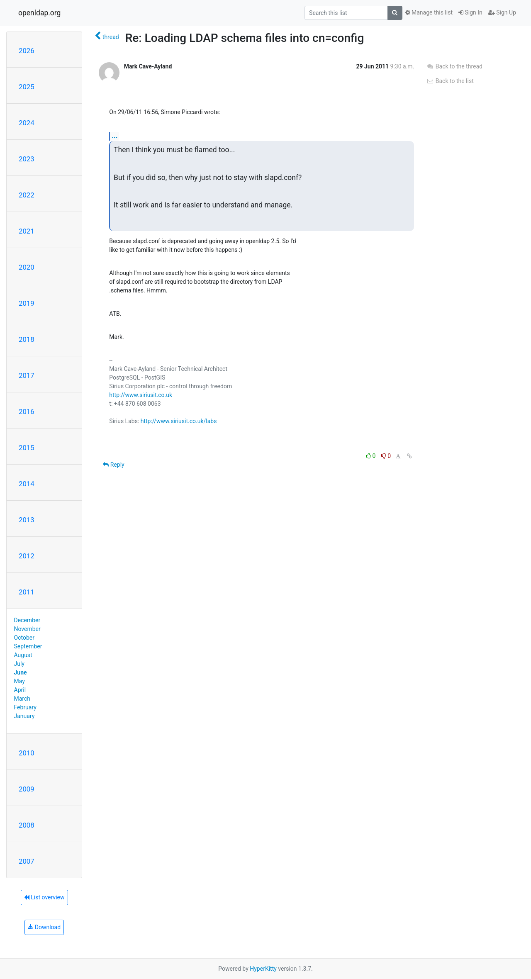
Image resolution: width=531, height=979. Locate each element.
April (20, 690)
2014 (26, 484)
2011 (26, 592)
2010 (26, 753)
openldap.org (39, 13)
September (28, 646)
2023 (26, 159)
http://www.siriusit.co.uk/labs (179, 421)
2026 (26, 50)
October (24, 637)
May (19, 681)
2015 (26, 447)
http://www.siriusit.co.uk (140, 395)
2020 (26, 267)
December (27, 620)
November (27, 629)
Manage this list (429, 12)
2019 (26, 303)
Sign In (470, 12)
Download (44, 927)
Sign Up (502, 12)
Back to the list (449, 81)
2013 (26, 520)
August (23, 655)
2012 (26, 556)
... (114, 136)
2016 (26, 411)
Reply (113, 464)
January (24, 716)
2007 (26, 861)
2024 (26, 123)
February (25, 707)
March (22, 698)
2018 (26, 339)
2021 (26, 231)
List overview (44, 897)
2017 (26, 375)
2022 (26, 195)
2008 (26, 825)
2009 (26, 789)
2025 (26, 87)
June (20, 672)
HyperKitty (263, 968)
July (19, 663)
